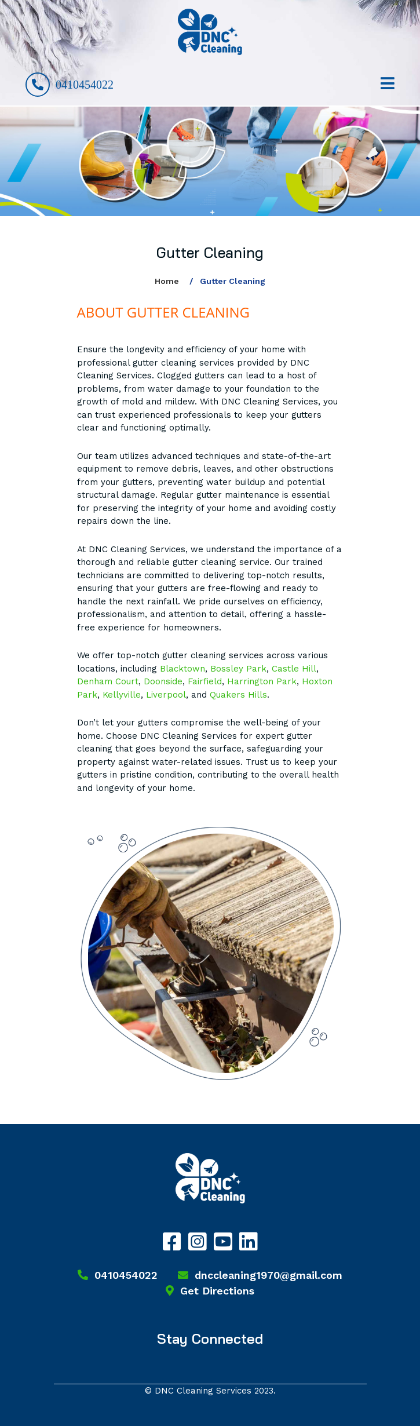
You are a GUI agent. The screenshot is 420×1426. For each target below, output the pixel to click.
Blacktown (182, 668)
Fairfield (205, 681)
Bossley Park (238, 668)
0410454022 (69, 84)
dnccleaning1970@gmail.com (260, 1275)
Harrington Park (262, 681)
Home (167, 281)
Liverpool (166, 695)
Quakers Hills (238, 695)
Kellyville (122, 695)
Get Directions (210, 1291)
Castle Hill (294, 668)
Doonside (163, 681)
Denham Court (107, 681)
